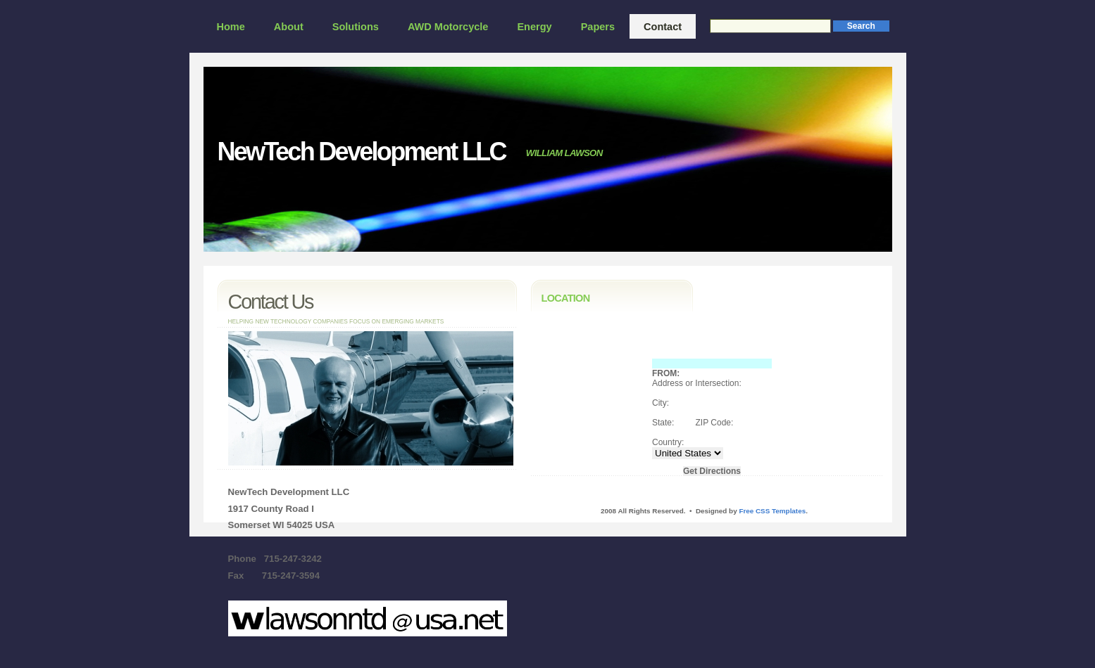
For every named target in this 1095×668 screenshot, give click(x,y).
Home (231, 26)
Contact (663, 26)
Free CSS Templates (772, 511)
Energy (534, 26)
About (289, 26)
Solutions (355, 26)
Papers (598, 26)
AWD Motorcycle (448, 26)
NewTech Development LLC (362, 151)
